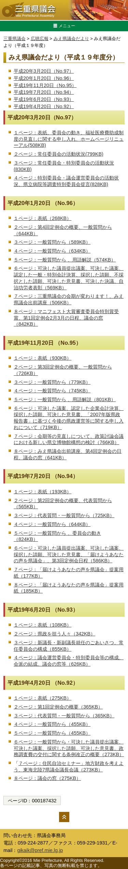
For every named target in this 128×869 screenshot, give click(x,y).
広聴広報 (39, 38)
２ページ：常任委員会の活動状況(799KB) (58, 154)
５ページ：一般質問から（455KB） (52, 733)
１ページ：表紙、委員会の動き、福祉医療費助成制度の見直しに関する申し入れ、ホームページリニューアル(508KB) (69, 139)
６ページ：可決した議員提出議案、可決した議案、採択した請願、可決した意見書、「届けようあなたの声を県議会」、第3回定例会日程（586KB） (69, 554)
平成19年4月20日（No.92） (44, 106)
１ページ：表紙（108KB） (42, 625)
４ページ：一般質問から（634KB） (52, 251)
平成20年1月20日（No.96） (44, 78)
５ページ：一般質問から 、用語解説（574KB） (65, 259)
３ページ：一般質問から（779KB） (52, 382)
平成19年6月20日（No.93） (44, 99)
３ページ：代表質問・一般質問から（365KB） (64, 715)
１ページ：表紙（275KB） (42, 698)
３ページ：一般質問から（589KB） (52, 242)
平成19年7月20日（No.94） (44, 92)
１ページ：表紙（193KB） (42, 491)
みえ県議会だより (71, 38)
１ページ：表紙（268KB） (42, 218)
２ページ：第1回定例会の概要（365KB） (58, 707)
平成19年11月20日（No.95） (45, 85)
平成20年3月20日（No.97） (44, 71)
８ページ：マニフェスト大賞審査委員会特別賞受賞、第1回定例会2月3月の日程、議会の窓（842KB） (66, 318)
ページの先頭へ (64, 817)
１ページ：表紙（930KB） (42, 358)
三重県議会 (14, 38)
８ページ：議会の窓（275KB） (47, 778)
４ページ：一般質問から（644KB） (52, 524)
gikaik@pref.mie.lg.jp (40, 850)
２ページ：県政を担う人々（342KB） (54, 633)
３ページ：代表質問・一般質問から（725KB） (64, 515)
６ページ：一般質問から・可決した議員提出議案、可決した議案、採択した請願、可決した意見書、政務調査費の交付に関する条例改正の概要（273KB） (69, 748)
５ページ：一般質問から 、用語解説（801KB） (65, 399)
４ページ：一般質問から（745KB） (52, 390)
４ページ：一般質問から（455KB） (52, 724)
